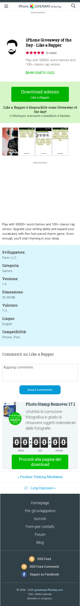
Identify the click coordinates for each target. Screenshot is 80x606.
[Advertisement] (40, 24)
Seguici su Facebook (44, 574)
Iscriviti (40, 518)
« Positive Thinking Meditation (40, 477)
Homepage (40, 503)
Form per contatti (40, 526)
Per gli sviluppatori (40, 510)
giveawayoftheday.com (48, 589)
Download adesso (40, 95)
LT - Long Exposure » (40, 488)
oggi (40, 73)
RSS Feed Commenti (44, 567)
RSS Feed (44, 559)
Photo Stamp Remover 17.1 (50, 404)
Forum (40, 534)
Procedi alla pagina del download (40, 462)
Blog (40, 542)
